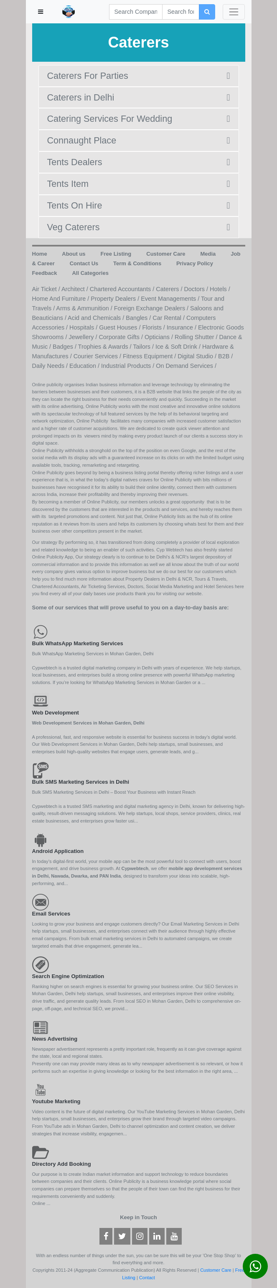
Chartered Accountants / (123, 289)
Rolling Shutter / (197, 337)
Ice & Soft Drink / (178, 346)
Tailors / (144, 346)
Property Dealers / (116, 298)
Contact (147, 1277)
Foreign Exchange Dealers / (152, 308)
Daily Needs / (51, 365)
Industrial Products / (128, 365)
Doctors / (197, 289)
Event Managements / (171, 298)
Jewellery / (84, 337)
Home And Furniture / (61, 298)
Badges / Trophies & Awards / (93, 346)
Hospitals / (84, 327)
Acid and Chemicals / (97, 317)
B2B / (225, 356)
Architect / (75, 289)
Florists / (154, 327)
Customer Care (215, 1270)
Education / (85, 365)
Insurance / (182, 327)
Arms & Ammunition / (85, 308)
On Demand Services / (186, 365)
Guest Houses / (120, 327)
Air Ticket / (46, 289)
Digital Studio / (198, 356)
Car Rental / (169, 317)
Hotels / (220, 289)
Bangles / (139, 317)
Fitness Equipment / (150, 356)
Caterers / (170, 289)
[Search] (136, 12)
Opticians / (160, 337)
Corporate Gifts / (122, 337)
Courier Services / (98, 356)
